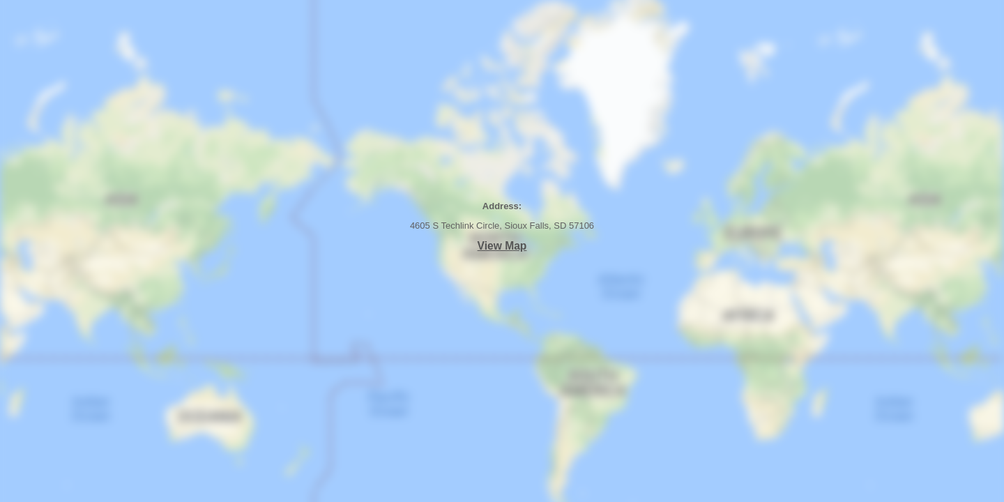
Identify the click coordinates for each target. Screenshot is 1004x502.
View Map (502, 246)
